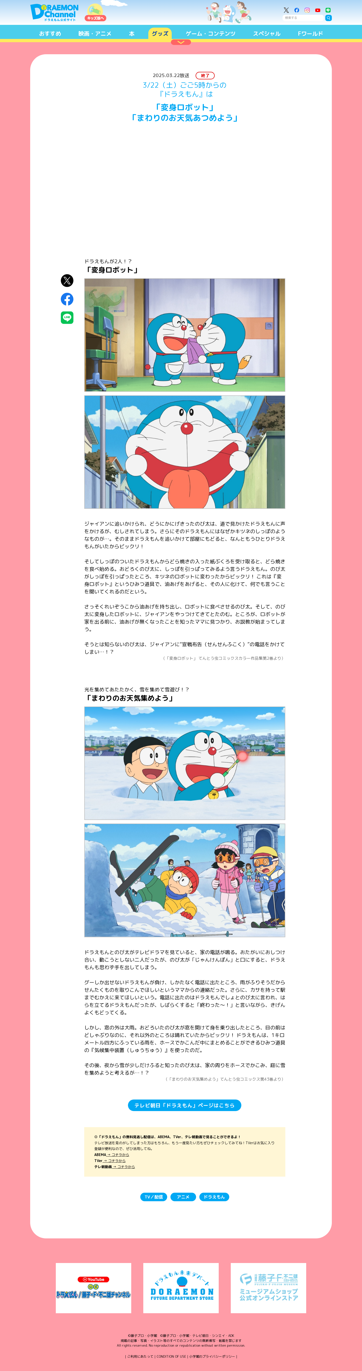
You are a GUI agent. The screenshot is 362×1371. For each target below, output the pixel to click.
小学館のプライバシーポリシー (212, 1356)
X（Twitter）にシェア (67, 280)
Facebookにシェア (67, 299)
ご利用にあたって (140, 1356)
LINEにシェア (67, 317)
